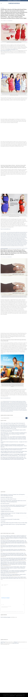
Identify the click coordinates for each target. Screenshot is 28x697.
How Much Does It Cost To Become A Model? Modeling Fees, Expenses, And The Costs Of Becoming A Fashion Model (13, 431)
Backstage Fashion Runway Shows (5, 248)
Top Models (4, 232)
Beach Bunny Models (22, 232)
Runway (2, 643)
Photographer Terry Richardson (22, 241)
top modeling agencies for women (8, 411)
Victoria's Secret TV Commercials (19, 245)
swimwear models (3, 410)
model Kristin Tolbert (9, 238)
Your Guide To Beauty (6, 694)
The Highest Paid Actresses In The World (7, 511)
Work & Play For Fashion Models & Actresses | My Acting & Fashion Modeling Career (13, 525)
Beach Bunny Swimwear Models (9, 233)
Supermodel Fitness (15, 643)
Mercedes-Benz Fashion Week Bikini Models (6, 407)
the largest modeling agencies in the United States (12, 410)
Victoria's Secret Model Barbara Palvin (19, 242)
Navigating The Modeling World (6, 509)
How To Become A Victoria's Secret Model (8, 236)
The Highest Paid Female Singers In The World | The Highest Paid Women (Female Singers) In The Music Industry (13, 514)
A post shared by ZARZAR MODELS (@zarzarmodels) (8, 611)
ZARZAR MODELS (14, 3)
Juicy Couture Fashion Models (21, 236)
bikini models (12, 405)
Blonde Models (24, 233)
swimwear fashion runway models (13, 409)
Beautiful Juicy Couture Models (18, 233)
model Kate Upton (12, 408)
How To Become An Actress (5, 503)
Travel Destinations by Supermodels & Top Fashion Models (10, 519)
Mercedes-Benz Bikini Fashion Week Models (13, 406)
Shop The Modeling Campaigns (5, 617)
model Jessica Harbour (4, 238)
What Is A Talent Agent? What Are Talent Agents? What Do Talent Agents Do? (13, 423)
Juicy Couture (15, 236)
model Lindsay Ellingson (16, 238)
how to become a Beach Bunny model (19, 405)
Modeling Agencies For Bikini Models (5, 239)
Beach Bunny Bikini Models (16, 232)
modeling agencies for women (7, 241)
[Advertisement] (7, 476)
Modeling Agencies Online (14, 241)
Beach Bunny (10, 232)
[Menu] (1, 3)
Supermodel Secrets (13, 694)
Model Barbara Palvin (11, 237)
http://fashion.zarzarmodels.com (11, 49)
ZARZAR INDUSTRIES (19, 695)
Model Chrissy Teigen (24, 237)
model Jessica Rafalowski (6, 408)
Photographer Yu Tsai (3, 242)
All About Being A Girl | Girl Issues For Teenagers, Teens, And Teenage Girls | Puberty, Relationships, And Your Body (13, 495)
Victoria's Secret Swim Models (11, 245)
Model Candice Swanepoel (17, 237)
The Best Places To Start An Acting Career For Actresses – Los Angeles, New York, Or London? (14, 442)
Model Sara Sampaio (22, 238)
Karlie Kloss (6, 237)
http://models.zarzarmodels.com (6, 50)
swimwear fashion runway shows (22, 409)
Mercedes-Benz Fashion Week (23, 406)
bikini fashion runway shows (6, 405)
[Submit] (26, 418)
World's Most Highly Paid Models (5, 402)
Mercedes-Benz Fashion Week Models (17, 407)
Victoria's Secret (12, 242)
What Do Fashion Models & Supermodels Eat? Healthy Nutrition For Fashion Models (14, 522)
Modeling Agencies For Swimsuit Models (12, 240)
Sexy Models (8, 242)
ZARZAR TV (24, 694)
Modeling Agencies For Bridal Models (15, 239)
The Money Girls (19, 694)
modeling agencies (23, 408)
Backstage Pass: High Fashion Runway (16, 248)
